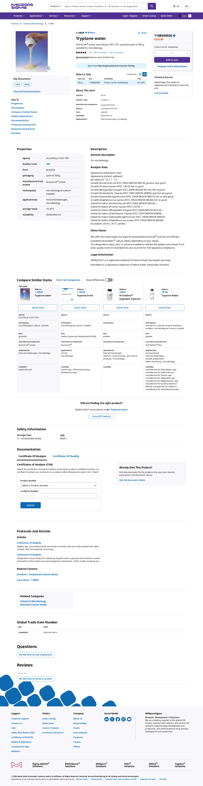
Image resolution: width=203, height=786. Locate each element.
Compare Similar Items (24, 111)
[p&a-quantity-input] (172, 53)
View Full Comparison (68, 280)
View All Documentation (27, 91)
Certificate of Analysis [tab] (32, 456)
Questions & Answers (23, 128)
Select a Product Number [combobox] (35, 485)
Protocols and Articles (23, 124)
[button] (130, 15)
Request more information (172, 66)
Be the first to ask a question (35, 654)
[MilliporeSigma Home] (22, 6)
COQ (27, 84)
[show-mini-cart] (185, 16)
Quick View (38, 307)
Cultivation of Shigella (29, 542)
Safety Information (22, 116)
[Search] (152, 6)
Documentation (20, 120)
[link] (25, 718)
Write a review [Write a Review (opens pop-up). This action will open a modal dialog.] (100, 52)
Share (142, 32)
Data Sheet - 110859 (27, 579)
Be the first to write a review (36, 679)
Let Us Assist (161, 93)
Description (17, 107)
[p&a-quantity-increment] (187, 53)
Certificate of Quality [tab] (66, 456)
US (176, 6)
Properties (17, 103)
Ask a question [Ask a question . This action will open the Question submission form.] (116, 52)
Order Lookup (149, 15)
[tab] (17, 23)
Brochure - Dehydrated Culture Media (37, 574)
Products (15, 23)
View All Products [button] (101, 416)
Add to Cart (172, 59)
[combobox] (102, 6)
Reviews (16, 133)
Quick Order (166, 15)
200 (48, 163)
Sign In (91, 65)
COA (17, 84)
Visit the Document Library (132, 480)
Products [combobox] (55, 6)
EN (188, 6)
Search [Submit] (30, 504)
